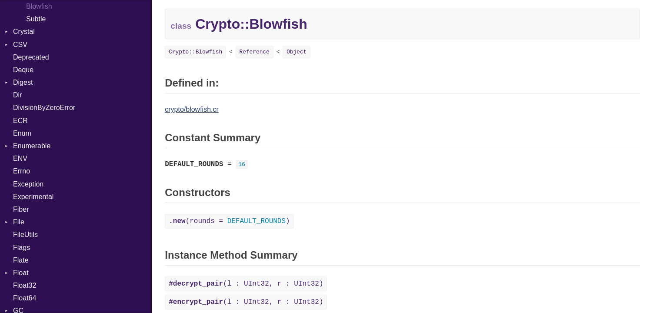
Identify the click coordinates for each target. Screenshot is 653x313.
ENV (20, 158)
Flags (21, 247)
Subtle (36, 19)
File (18, 222)
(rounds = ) (229, 221)
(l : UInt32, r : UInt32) (246, 284)
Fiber (21, 209)
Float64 (24, 298)
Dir (17, 95)
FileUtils (25, 234)
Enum (22, 133)
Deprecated (31, 57)
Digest (23, 82)
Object (297, 52)
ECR (20, 120)
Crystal (24, 31)
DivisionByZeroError (44, 107)
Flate (21, 260)
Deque (23, 69)
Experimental (33, 196)
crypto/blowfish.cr (192, 109)
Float (21, 272)
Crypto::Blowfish (195, 52)
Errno (21, 171)
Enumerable (31, 146)
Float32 (24, 285)
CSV (20, 44)
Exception (28, 184)
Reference (255, 52)
